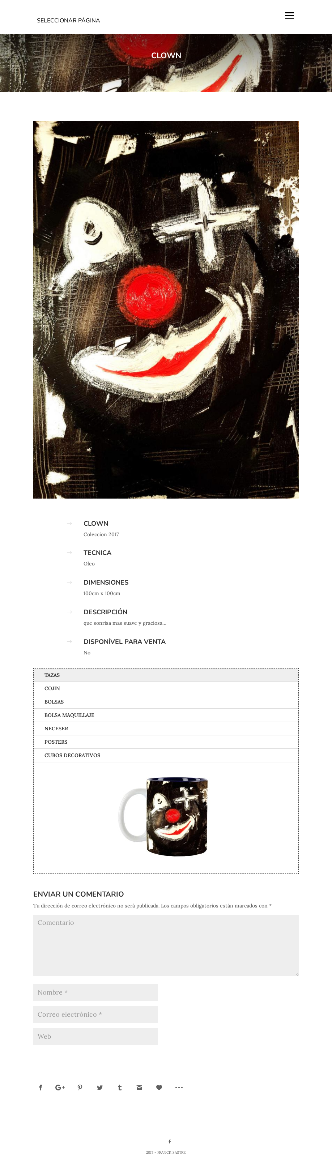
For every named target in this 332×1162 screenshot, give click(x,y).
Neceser (56, 728)
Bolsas (54, 702)
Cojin (52, 688)
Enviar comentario (265, 1055)
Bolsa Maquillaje (69, 715)
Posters (55, 742)
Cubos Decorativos (72, 755)
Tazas (52, 675)
